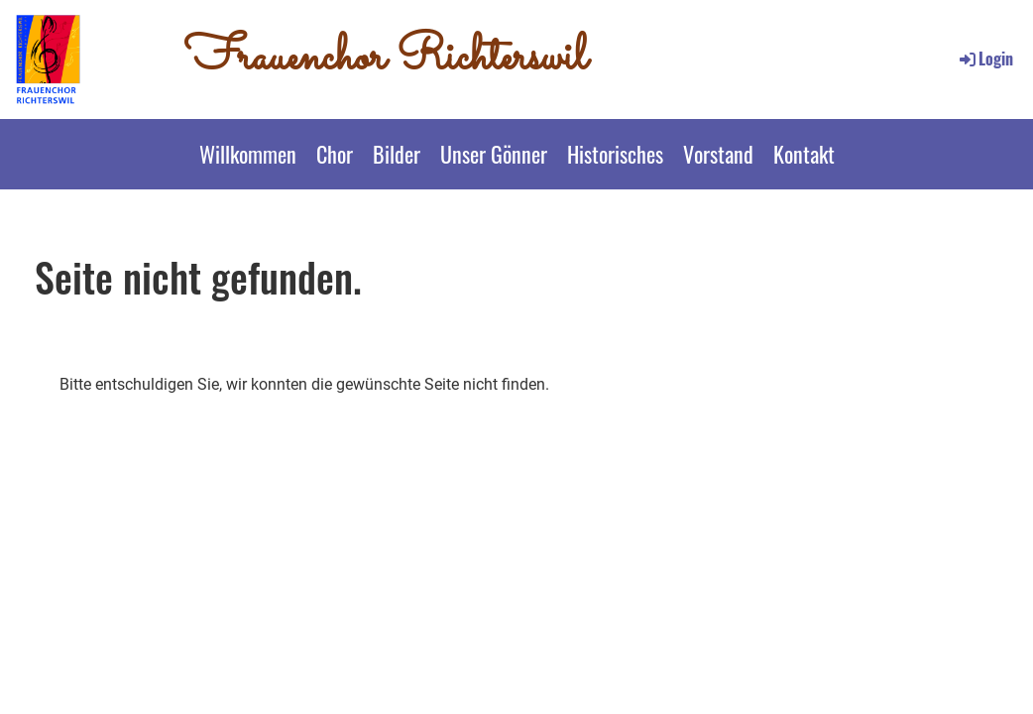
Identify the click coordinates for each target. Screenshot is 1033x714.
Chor (334, 154)
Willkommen (247, 154)
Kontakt (804, 154)
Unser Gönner (493, 154)
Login (985, 58)
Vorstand (718, 154)
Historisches (615, 154)
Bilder (396, 154)
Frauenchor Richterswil (385, 58)
